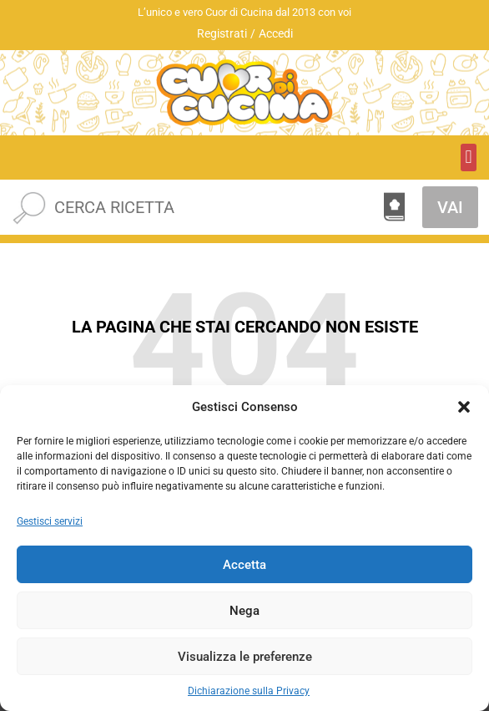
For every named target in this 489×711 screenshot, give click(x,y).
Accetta (244, 564)
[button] (464, 407)
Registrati (222, 33)
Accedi (276, 33)
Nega (244, 610)
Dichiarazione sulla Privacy (249, 691)
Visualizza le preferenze (245, 656)
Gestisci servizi (50, 521)
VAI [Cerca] (450, 207)
